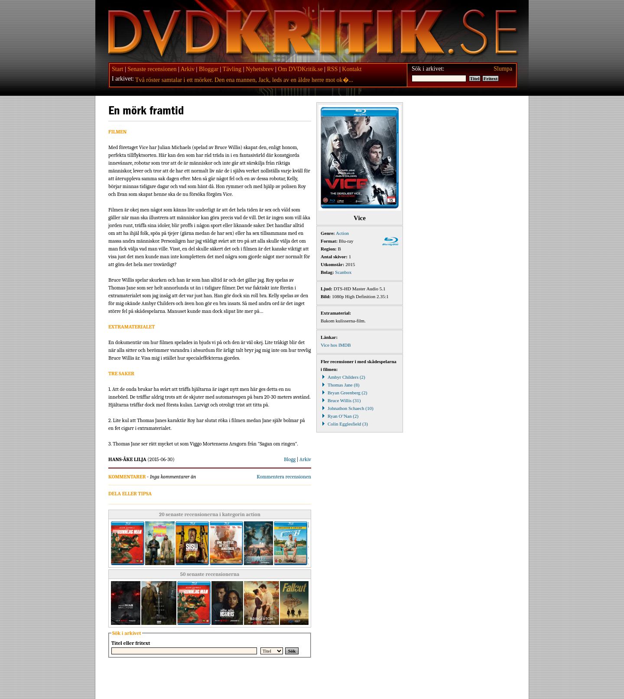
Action (342, 233)
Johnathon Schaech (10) (347, 408)
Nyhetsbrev (260, 69)
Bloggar (208, 69)
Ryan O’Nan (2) (339, 416)
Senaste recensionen (151, 69)
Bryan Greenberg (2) (344, 392)
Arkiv (187, 69)
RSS (332, 69)
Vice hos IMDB (336, 345)
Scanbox (343, 272)
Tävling (232, 69)
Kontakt (351, 69)
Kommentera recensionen (284, 477)
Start (117, 69)
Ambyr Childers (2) (343, 377)
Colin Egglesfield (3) (344, 423)
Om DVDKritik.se (300, 69)
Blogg (290, 459)
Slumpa (503, 68)
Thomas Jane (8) (340, 384)
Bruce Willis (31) (341, 400)
